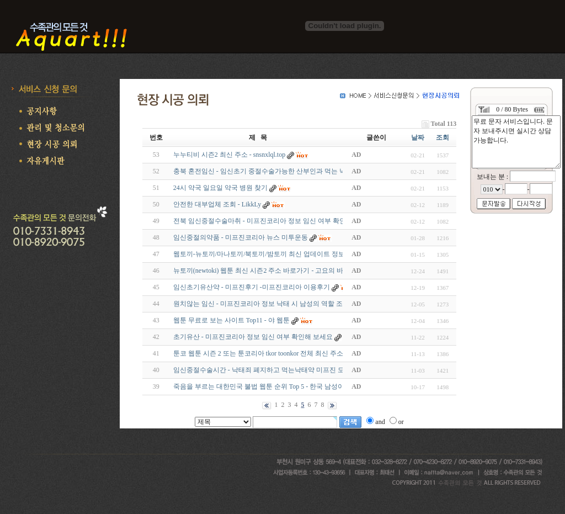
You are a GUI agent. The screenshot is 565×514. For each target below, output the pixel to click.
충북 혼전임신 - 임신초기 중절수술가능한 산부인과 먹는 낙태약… (269, 171)
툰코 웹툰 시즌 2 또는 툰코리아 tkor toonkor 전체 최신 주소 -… (263, 353)
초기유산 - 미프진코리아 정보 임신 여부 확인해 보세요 (253, 337)
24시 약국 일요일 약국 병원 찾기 (220, 188)
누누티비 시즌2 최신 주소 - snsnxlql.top (229, 154)
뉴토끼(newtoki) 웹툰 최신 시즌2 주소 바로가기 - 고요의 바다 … (266, 270)
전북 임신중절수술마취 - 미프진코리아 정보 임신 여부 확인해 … (267, 221)
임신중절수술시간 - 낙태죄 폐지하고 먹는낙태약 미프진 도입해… (268, 370)
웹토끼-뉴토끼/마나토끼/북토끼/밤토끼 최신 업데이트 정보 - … (265, 254)
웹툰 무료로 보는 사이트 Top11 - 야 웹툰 (231, 320)
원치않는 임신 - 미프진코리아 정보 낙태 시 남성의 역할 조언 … (265, 304)
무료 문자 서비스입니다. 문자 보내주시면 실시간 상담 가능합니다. (516, 141)
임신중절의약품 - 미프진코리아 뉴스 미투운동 (240, 237)
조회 (442, 137)
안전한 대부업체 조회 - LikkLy (218, 204)
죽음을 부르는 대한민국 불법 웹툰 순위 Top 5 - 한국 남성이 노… (266, 386)
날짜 (417, 137)
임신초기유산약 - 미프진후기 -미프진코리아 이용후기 (251, 287)
